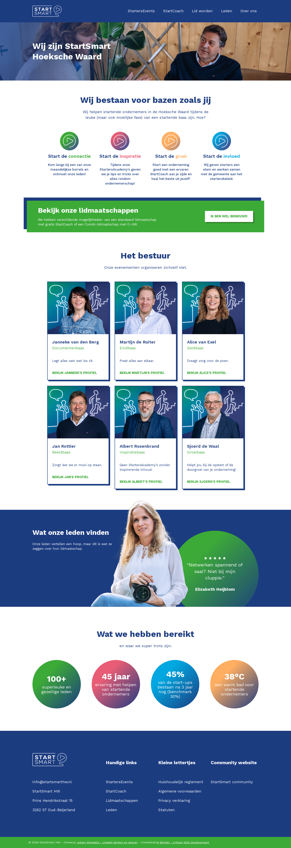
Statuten (166, 810)
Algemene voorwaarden (179, 791)
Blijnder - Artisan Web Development (184, 842)
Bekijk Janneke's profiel (74, 373)
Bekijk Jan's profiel (70, 477)
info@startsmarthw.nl (52, 782)
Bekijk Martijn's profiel (142, 373)
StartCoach (173, 11)
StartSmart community (232, 782)
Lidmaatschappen (122, 800)
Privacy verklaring (174, 800)
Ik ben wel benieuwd (229, 216)
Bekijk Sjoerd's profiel (208, 482)
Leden (226, 11)
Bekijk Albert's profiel (141, 482)
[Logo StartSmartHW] (47, 11)
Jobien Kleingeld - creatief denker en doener (107, 842)
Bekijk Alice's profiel (206, 373)
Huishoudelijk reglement (180, 782)
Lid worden (202, 11)
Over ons (248, 11)
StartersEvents (141, 11)
